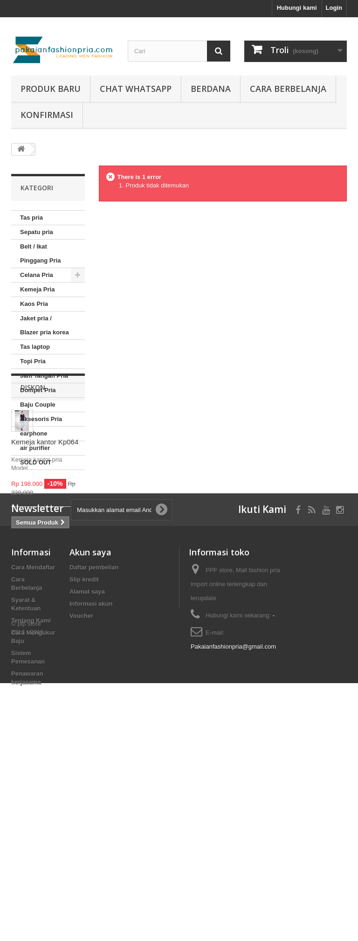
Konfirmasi (47, 114)
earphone (34, 433)
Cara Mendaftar (33, 750)
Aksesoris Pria (41, 418)
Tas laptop (35, 346)
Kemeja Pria (37, 289)
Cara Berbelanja (288, 88)
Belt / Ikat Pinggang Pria (40, 253)
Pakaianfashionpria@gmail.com (233, 829)
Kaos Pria (34, 303)
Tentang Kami (31, 803)
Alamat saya (87, 774)
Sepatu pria (36, 231)
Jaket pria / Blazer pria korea (44, 325)
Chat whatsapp (136, 88)
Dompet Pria (38, 390)
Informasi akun (90, 786)
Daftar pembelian (93, 750)
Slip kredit (84, 762)
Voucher (81, 799)
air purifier (35, 447)
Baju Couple (37, 404)
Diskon (33, 497)
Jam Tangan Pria (44, 375)
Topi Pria (33, 361)
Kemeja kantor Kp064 (44, 552)
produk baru (51, 88)
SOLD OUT (35, 462)
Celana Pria (36, 274)
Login (334, 7)
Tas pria (31, 217)
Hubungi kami (297, 7)
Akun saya (90, 735)
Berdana (211, 88)
